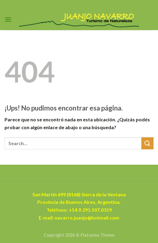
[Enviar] (147, 143)
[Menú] (8, 19)
